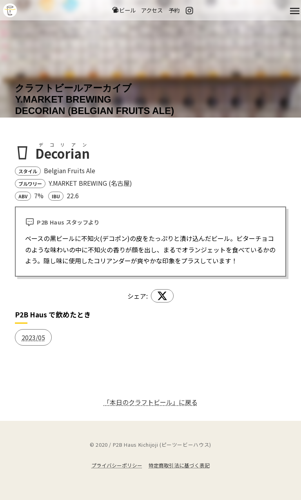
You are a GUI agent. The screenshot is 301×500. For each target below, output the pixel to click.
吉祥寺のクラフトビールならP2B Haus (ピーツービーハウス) (10, 10)
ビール (124, 10)
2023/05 (33, 337)
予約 (174, 10)
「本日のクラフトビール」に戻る (150, 402)
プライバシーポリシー (116, 465)
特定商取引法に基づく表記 (179, 465)
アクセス (152, 10)
